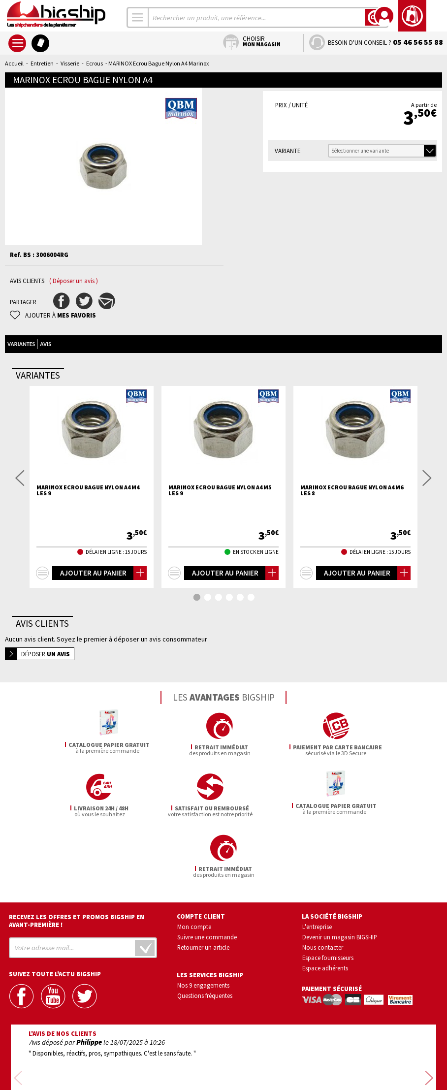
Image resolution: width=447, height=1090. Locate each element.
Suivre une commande (207, 876)
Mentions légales (165, 1068)
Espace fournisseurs (327, 896)
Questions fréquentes (204, 934)
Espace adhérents (325, 907)
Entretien (42, 63)
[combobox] (138, 17)
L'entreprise (317, 866)
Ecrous (94, 63)
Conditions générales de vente (265, 1054)
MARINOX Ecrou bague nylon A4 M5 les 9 (219, 490)
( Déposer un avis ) (73, 281)
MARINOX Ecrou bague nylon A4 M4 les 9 (87, 490)
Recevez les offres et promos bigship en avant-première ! (76, 860)
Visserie (70, 63)
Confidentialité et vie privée (177, 1054)
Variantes (21, 344)
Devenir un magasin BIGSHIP (339, 876)
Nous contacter (322, 886)
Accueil (14, 63)
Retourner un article (203, 886)
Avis (45, 344)
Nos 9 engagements (203, 924)
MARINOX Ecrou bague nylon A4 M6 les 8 (351, 490)
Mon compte (194, 866)
